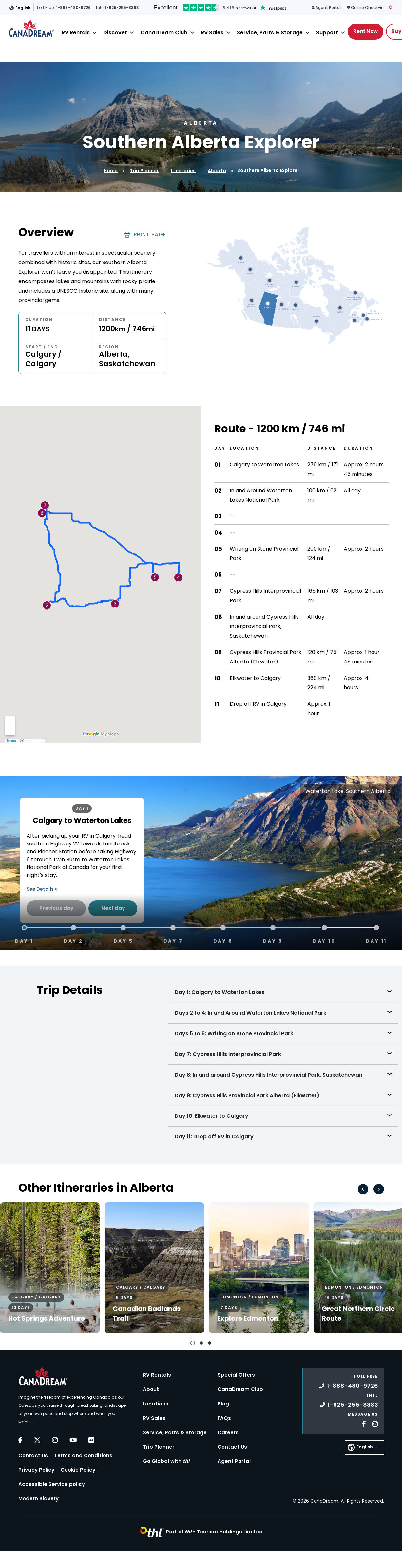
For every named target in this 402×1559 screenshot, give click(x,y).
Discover (115, 32)
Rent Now (365, 31)
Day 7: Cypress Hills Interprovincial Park (228, 1054)
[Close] (94, 32)
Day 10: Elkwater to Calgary (211, 1116)
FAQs (224, 1418)
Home (111, 170)
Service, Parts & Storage (270, 32)
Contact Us (33, 1455)
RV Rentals (76, 32)
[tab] (192, 1343)
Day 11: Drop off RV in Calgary (214, 1136)
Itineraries (183, 170)
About (151, 1389)
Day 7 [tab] (173, 940)
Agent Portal (234, 1461)
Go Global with (166, 1461)
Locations (155, 1403)
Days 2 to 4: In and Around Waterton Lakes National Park (250, 1013)
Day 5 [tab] (123, 940)
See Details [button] (42, 889)
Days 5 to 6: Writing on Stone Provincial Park (234, 1033)
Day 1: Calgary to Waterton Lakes (219, 992)
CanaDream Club (164, 32)
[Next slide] (378, 1189)
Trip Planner (144, 170)
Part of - (214, 1531)
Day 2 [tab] (73, 940)
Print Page (145, 235)
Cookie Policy (78, 1469)
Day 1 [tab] (24, 940)
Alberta (217, 170)
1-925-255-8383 (349, 1405)
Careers (228, 1432)
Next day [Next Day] (113, 908)
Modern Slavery (38, 1498)
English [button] (22, 7)
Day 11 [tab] (376, 940)
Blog (223, 1403)
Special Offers (236, 1374)
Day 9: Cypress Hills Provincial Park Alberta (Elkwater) (247, 1095)
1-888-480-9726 (348, 1386)
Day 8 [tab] (223, 940)
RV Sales (212, 32)
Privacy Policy (36, 1469)
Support (327, 32)
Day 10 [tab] (324, 940)
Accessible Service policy (51, 1484)
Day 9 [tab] (273, 940)
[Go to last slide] (363, 1189)
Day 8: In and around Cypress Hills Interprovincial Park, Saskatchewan (268, 1075)
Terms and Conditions (83, 1455)
